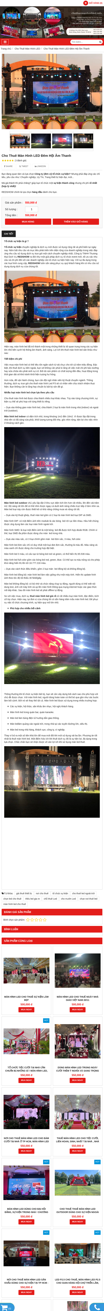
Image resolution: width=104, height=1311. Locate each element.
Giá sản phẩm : (14, 202)
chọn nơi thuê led (88, 898)
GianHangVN (96, 1292)
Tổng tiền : (11, 215)
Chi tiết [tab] (8, 233)
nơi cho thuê (42, 893)
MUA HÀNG (28, 221)
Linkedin (40, 166)
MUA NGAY (26, 1009)
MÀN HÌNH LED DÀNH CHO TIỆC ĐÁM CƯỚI (77, 1214)
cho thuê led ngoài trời (83, 893)
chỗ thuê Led (50, 898)
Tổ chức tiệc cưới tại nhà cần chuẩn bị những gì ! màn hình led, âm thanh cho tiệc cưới (26, 1070)
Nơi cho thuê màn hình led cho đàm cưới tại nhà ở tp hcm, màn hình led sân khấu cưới (26, 1141)
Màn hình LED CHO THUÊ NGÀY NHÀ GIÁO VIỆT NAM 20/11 (77, 998)
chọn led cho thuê (12, 898)
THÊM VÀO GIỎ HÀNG (76, 221)
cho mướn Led (68, 898)
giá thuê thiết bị (24, 893)
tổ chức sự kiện (60, 893)
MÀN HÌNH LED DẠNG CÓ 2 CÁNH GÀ (26, 1212)
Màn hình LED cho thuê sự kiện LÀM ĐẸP (26, 998)
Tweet (23, 166)
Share (8, 166)
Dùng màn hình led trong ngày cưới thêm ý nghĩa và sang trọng (77, 1069)
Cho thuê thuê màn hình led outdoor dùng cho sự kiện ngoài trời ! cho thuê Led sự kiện (77, 1166)
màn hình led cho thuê (14, 904)
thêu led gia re (32, 898)
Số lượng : (11, 209)
